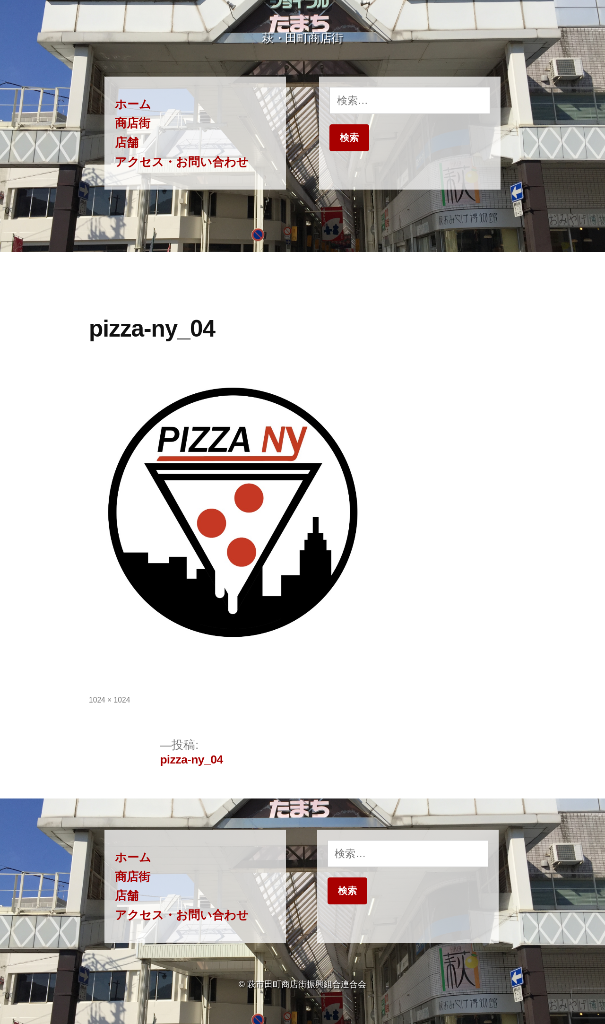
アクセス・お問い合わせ (182, 162)
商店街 (132, 123)
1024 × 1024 (109, 700)
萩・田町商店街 (302, 38)
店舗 (126, 142)
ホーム (133, 104)
